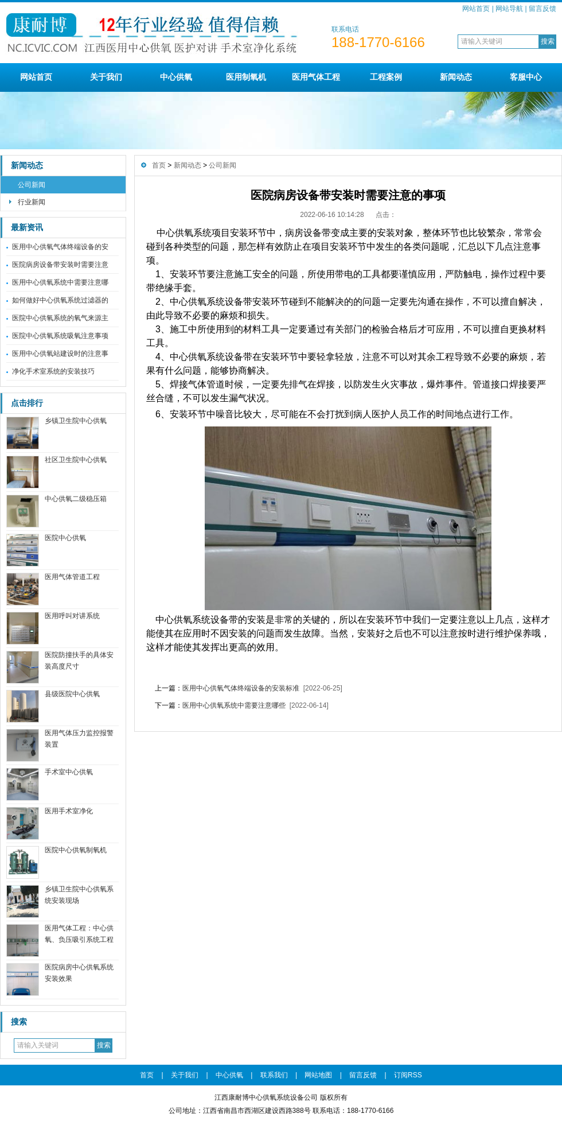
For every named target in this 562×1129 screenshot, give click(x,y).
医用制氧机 (246, 77)
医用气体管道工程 (72, 577)
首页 (159, 165)
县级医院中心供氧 (72, 694)
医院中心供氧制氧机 (76, 850)
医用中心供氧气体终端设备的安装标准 (240, 688)
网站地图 (318, 1075)
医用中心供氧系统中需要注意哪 (60, 282)
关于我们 (106, 77)
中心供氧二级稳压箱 (76, 499)
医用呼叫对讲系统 (72, 616)
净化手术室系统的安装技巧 (53, 371)
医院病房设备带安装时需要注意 (60, 265)
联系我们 (274, 1075)
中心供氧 (176, 77)
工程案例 (386, 77)
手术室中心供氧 (69, 772)
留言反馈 (542, 9)
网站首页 (476, 9)
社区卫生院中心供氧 (76, 460)
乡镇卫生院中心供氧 (76, 421)
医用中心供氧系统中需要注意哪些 (234, 705)
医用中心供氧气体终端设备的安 (60, 247)
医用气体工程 (316, 77)
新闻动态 (456, 77)
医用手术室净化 (69, 811)
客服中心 (526, 77)
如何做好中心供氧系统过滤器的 (60, 300)
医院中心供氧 (65, 538)
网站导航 (509, 9)
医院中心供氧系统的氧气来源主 (60, 318)
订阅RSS (408, 1075)
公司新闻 (31, 185)
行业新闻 (31, 202)
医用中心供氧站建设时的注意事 (60, 354)
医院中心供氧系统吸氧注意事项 (60, 336)
